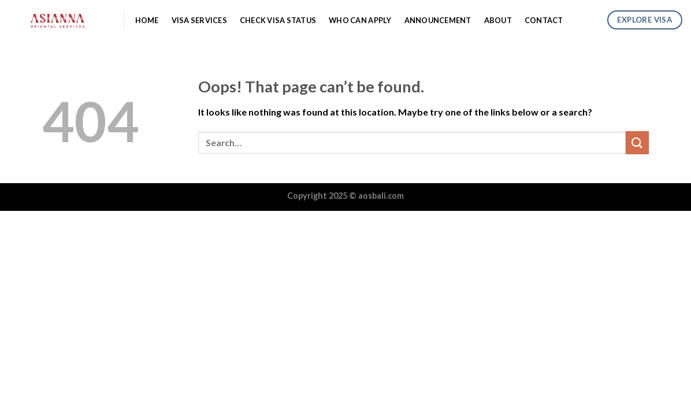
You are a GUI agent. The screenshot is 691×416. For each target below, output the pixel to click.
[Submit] (637, 142)
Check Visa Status (278, 20)
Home (147, 20)
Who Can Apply (360, 20)
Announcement (437, 20)
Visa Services (199, 20)
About (498, 20)
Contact (544, 20)
